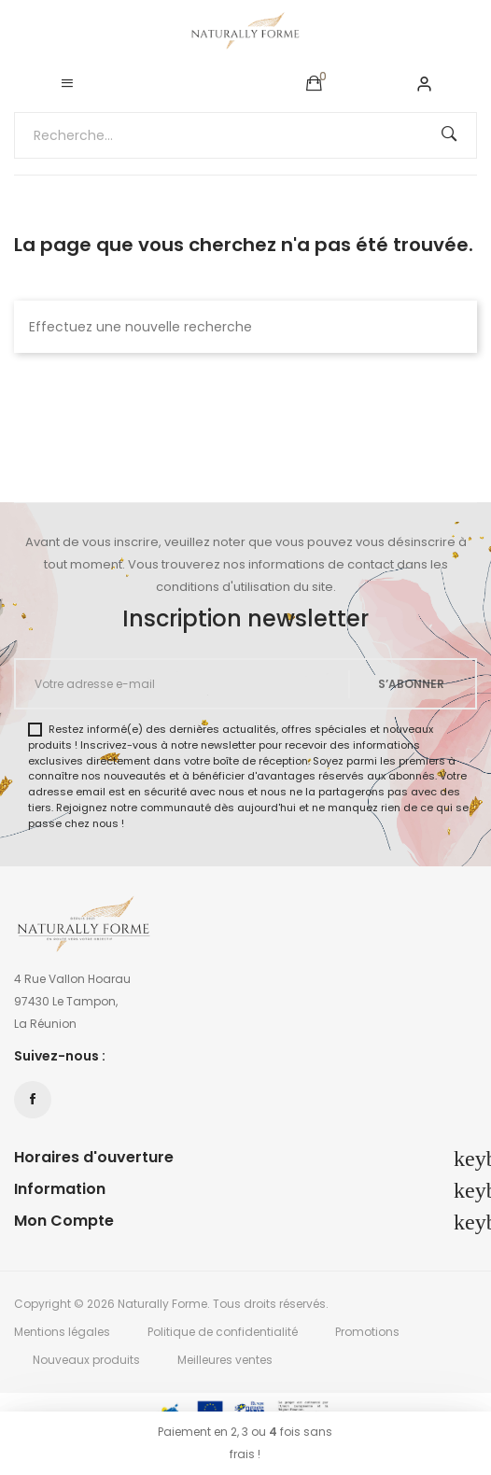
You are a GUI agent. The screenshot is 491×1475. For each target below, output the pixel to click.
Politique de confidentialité (222, 1332)
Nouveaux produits (86, 1360)
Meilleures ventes (225, 1360)
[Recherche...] (245, 135)
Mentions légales (62, 1332)
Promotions (367, 1332)
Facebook (32, 1099)
